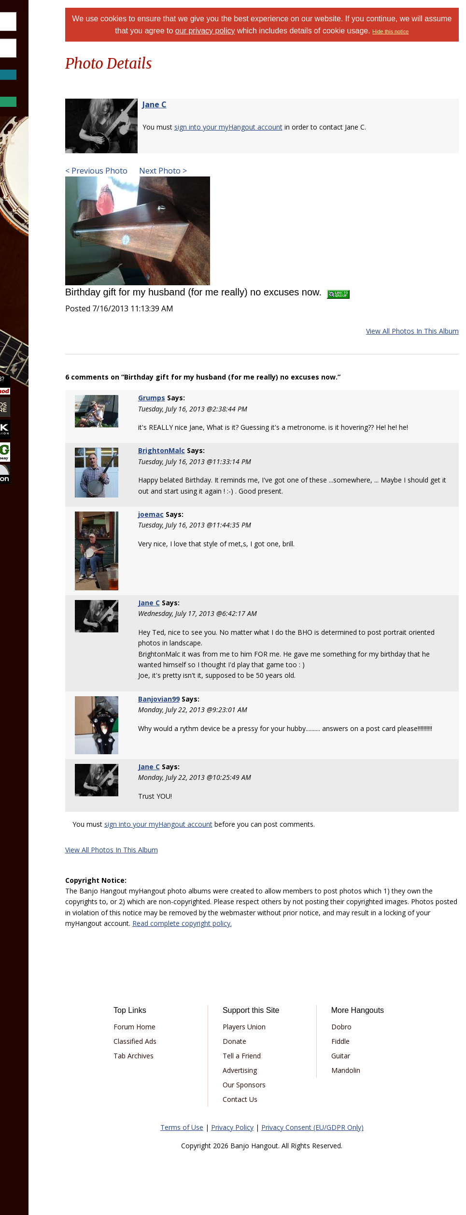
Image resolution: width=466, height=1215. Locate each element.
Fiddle (359, 1050)
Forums (35, 191)
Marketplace (44, 216)
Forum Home (181, 1035)
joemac (193, 525)
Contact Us (272, 1108)
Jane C (205, 116)
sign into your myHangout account (279, 138)
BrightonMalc (203, 462)
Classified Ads (181, 1050)
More (30, 294)
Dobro (360, 1035)
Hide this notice (287, 43)
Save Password (36, 63)
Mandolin (364, 1079)
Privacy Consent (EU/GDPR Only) (338, 1136)
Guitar (359, 1064)
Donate (267, 1050)
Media (32, 268)
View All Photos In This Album (412, 342)
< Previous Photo (147, 182)
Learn (31, 242)
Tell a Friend (274, 1064)
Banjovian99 (201, 709)
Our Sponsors (276, 1093)
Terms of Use (207, 1136)
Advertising (272, 1079)
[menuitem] (54, 191)
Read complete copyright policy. (382, 932)
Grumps (193, 409)
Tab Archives (180, 1064)
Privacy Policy (258, 1136)
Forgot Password (54, 84)
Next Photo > (213, 182)
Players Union (276, 1035)
